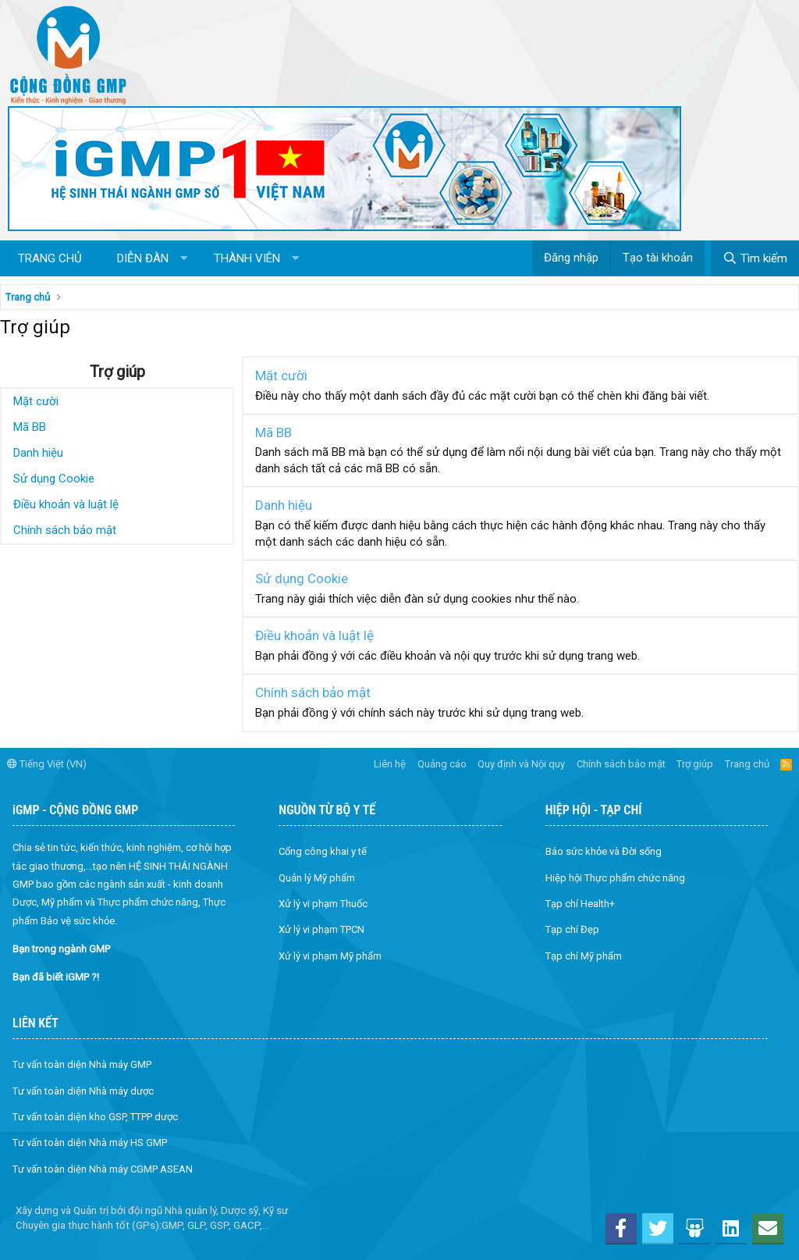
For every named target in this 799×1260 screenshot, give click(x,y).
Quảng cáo (442, 764)
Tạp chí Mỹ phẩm (583, 956)
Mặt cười (36, 401)
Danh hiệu (38, 453)
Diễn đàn (143, 258)
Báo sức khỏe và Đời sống (603, 851)
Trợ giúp (694, 764)
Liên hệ (390, 764)
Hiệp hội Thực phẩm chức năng (615, 878)
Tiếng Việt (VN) (47, 764)
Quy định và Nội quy (521, 764)
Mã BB (29, 427)
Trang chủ (50, 258)
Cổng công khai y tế (323, 851)
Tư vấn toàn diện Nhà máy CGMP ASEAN (102, 1169)
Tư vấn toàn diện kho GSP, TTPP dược (95, 1117)
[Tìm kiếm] (755, 258)
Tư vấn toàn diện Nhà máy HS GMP (89, 1142)
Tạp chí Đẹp (572, 929)
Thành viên (247, 258)
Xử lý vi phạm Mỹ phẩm (330, 956)
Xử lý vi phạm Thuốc (323, 903)
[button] (184, 258)
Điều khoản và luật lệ (66, 504)
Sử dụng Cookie (53, 479)
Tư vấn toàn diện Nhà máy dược (83, 1091)
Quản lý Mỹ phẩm (317, 878)
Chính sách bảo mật (64, 530)
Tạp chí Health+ (580, 903)
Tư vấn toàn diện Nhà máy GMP (81, 1064)
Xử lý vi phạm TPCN (321, 929)
